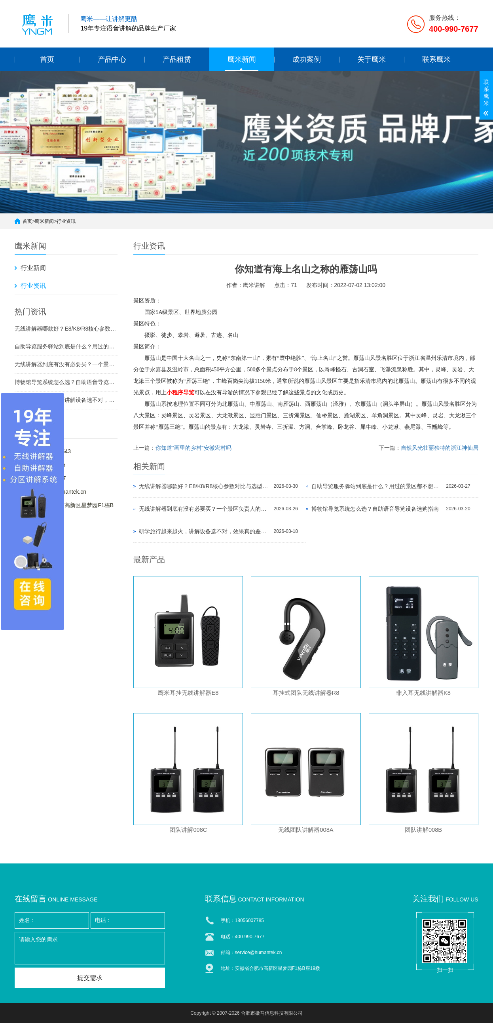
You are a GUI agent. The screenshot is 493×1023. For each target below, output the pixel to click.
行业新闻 (33, 267)
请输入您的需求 (90, 948)
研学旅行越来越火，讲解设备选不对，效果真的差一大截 (66, 400)
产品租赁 (177, 59)
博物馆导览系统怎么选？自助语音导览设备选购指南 (66, 382)
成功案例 (306, 59)
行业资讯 (66, 221)
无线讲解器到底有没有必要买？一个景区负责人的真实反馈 (66, 364)
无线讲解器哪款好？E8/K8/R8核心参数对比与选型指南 (66, 328)
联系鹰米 (436, 59)
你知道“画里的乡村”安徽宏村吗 (193, 448)
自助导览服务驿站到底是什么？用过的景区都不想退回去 (66, 346)
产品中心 (112, 59)
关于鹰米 (371, 59)
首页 (47, 59)
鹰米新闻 (242, 59)
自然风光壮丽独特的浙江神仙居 (439, 448)
